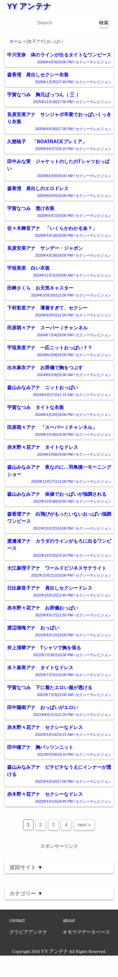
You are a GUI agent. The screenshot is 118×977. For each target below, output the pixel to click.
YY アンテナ (29, 6)
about (69, 920)
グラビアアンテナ (28, 932)
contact (17, 920)
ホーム (15, 41)
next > (84, 824)
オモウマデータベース (86, 932)
